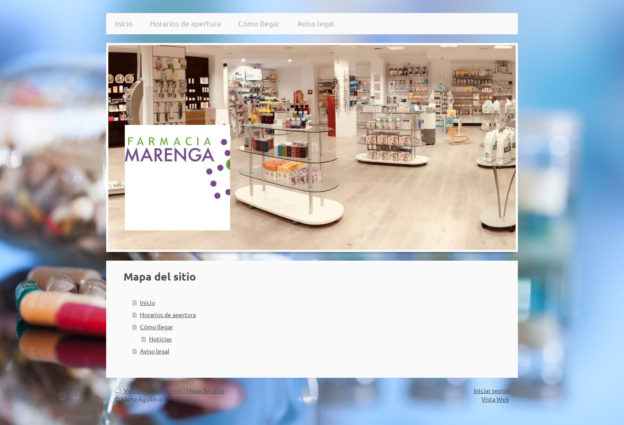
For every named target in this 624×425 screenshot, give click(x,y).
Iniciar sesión (491, 390)
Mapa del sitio (205, 390)
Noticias (160, 339)
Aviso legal (154, 351)
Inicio (147, 302)
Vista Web (495, 399)
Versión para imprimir (149, 390)
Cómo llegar (156, 326)
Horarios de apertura (168, 314)
